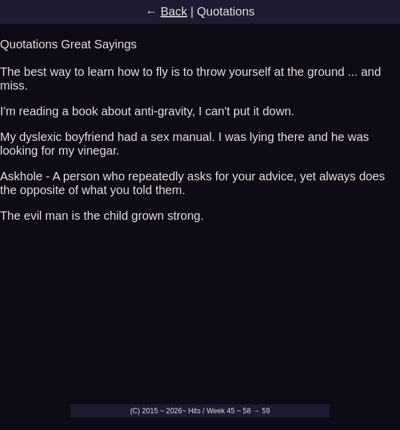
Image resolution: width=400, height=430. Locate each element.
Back (174, 11)
